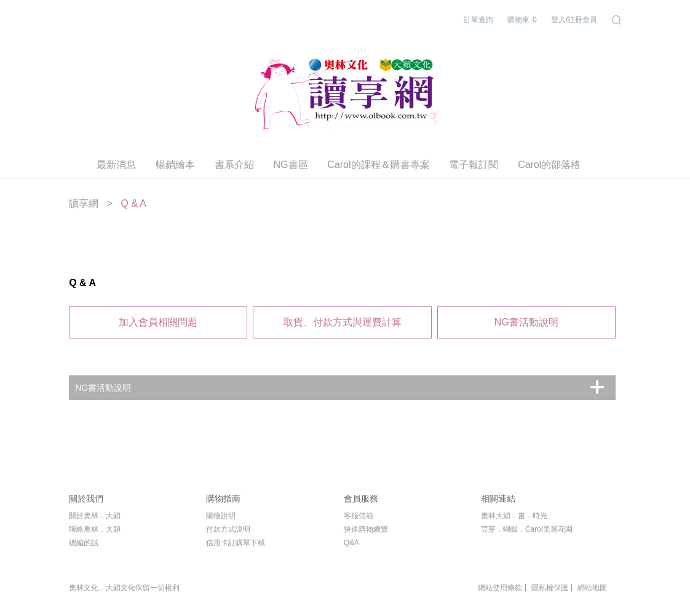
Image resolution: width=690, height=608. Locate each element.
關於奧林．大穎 (95, 515)
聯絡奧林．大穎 (95, 529)
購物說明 (221, 515)
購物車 (522, 20)
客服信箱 (358, 515)
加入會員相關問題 (158, 322)
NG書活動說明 (526, 322)
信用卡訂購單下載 (235, 542)
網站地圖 (592, 587)
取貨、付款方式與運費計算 (343, 322)
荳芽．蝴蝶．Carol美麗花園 (527, 529)
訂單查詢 (478, 19)
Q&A (351, 542)
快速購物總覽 (366, 529)
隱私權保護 (549, 587)
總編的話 (83, 542)
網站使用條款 (500, 587)
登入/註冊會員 (574, 19)
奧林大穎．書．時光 (514, 515)
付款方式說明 (228, 529)
